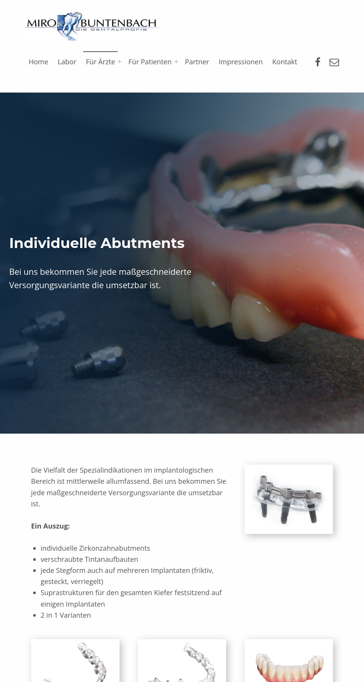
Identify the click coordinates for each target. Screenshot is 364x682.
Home (38, 61)
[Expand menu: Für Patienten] (176, 62)
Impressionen (241, 61)
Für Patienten (150, 61)
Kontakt (284, 61)
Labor (67, 61)
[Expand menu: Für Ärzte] (119, 62)
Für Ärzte (100, 61)
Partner (197, 61)
